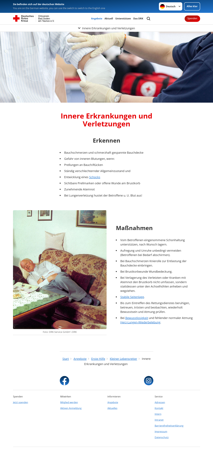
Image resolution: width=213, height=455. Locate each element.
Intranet (159, 419)
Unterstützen (123, 18)
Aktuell (109, 18)
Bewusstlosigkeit (136, 318)
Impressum (161, 431)
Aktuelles (112, 408)
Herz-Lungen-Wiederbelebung (140, 322)
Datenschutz (162, 437)
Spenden (192, 18)
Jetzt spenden (20, 402)
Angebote (96, 18)
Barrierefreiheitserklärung (169, 425)
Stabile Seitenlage (132, 297)
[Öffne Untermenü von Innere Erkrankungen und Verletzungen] (106, 28)
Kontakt (159, 408)
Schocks (94, 177)
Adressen (160, 402)
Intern (158, 414)
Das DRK (138, 18)
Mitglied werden (69, 402)
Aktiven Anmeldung (71, 408)
